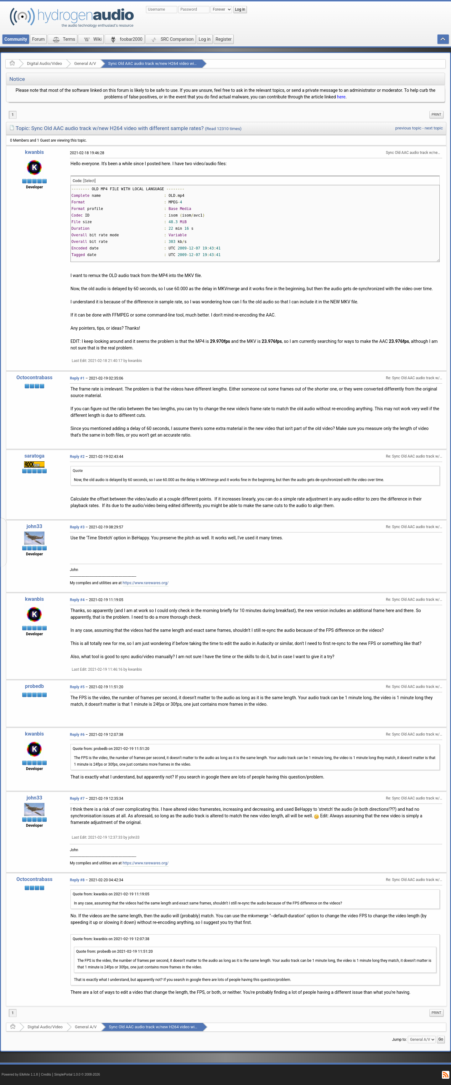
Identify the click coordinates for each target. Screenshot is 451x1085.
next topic (434, 128)
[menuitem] (436, 114)
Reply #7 (77, 798)
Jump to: (399, 1039)
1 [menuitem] (13, 115)
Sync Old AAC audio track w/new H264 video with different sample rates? (174, 63)
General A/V (85, 63)
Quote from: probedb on (111, 749)
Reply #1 (77, 378)
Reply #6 (77, 734)
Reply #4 (77, 600)
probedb (34, 686)
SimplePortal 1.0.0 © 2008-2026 (77, 1074)
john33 (34, 526)
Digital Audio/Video (44, 63)
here (341, 96)
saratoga (34, 456)
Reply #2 (77, 456)
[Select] (89, 181)
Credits (46, 1074)
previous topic (408, 128)
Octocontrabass (34, 377)
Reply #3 (77, 527)
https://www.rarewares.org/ (146, 583)
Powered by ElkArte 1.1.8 (20, 1074)
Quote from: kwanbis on (111, 894)
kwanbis (34, 152)
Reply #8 (77, 880)
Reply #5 (77, 687)
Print (436, 115)
